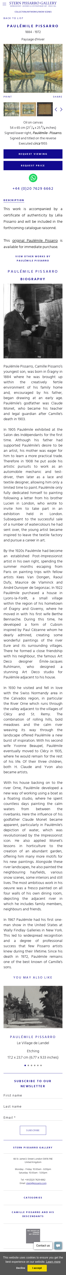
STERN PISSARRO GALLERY (33, 1147)
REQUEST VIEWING (33, 154)
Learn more (53, 1261)
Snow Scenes (45, 12)
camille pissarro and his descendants (33, 1214)
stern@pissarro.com (36, 1183)
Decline (20, 1268)
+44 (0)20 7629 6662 (33, 188)
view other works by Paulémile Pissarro (33, 258)
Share (57, 97)
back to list (14, 18)
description (14, 200)
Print (8, 97)
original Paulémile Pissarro (35, 240)
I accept (37, 1268)
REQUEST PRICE (33, 166)
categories (33, 1197)
